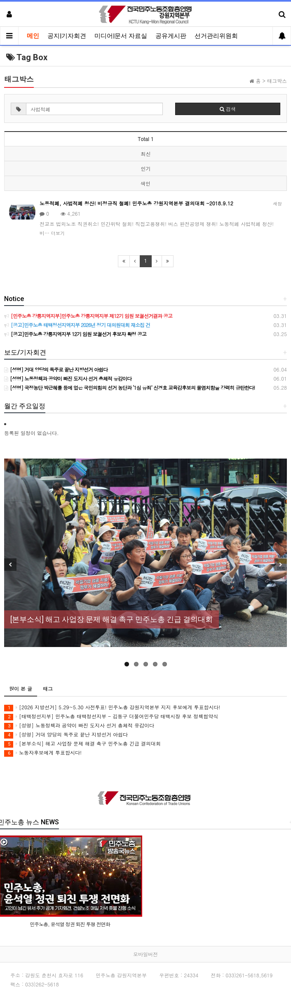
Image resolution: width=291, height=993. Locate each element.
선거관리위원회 (216, 36)
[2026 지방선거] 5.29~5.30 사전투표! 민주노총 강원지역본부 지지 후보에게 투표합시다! (112, 707)
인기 (146, 168)
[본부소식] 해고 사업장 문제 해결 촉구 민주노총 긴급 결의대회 (82, 744)
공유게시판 (170, 36)
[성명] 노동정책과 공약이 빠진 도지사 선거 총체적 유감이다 (79, 725)
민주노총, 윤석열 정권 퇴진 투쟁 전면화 (70, 923)
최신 (146, 153)
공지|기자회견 (66, 36)
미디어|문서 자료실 (120, 36)
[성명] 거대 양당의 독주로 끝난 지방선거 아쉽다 (66, 735)
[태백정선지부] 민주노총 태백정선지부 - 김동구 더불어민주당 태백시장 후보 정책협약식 (111, 716)
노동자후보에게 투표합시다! (43, 753)
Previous (10, 564)
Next (281, 564)
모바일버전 (145, 954)
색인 (145, 183)
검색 (228, 108)
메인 (33, 36)
